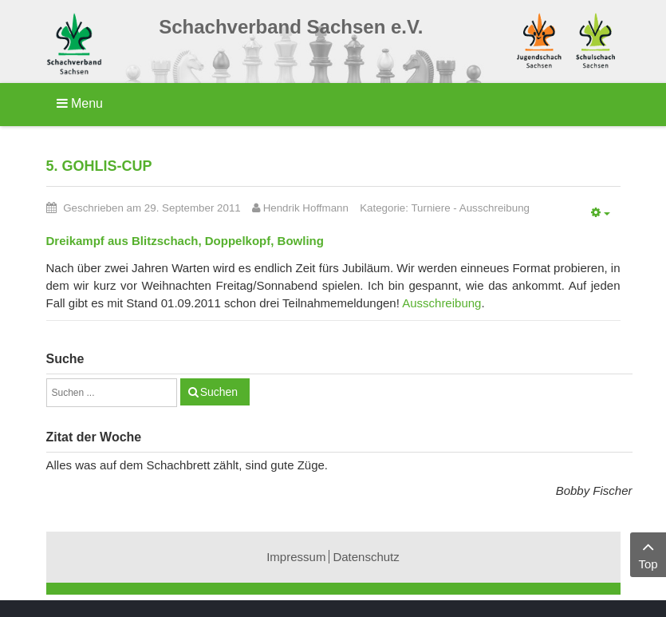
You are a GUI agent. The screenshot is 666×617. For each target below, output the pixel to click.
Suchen (219, 392)
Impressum (295, 557)
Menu (80, 103)
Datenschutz (366, 557)
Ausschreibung (494, 208)
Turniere (430, 208)
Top (648, 553)
